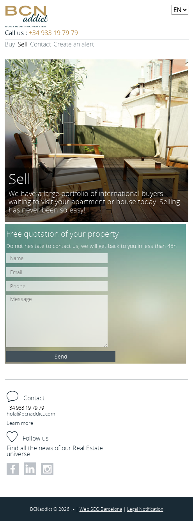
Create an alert (73, 44)
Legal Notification (145, 509)
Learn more (20, 422)
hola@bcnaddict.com (31, 413)
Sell (23, 44)
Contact (40, 44)
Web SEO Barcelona (101, 509)
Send (61, 356)
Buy (10, 44)
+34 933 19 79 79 (53, 33)
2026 (64, 509)
